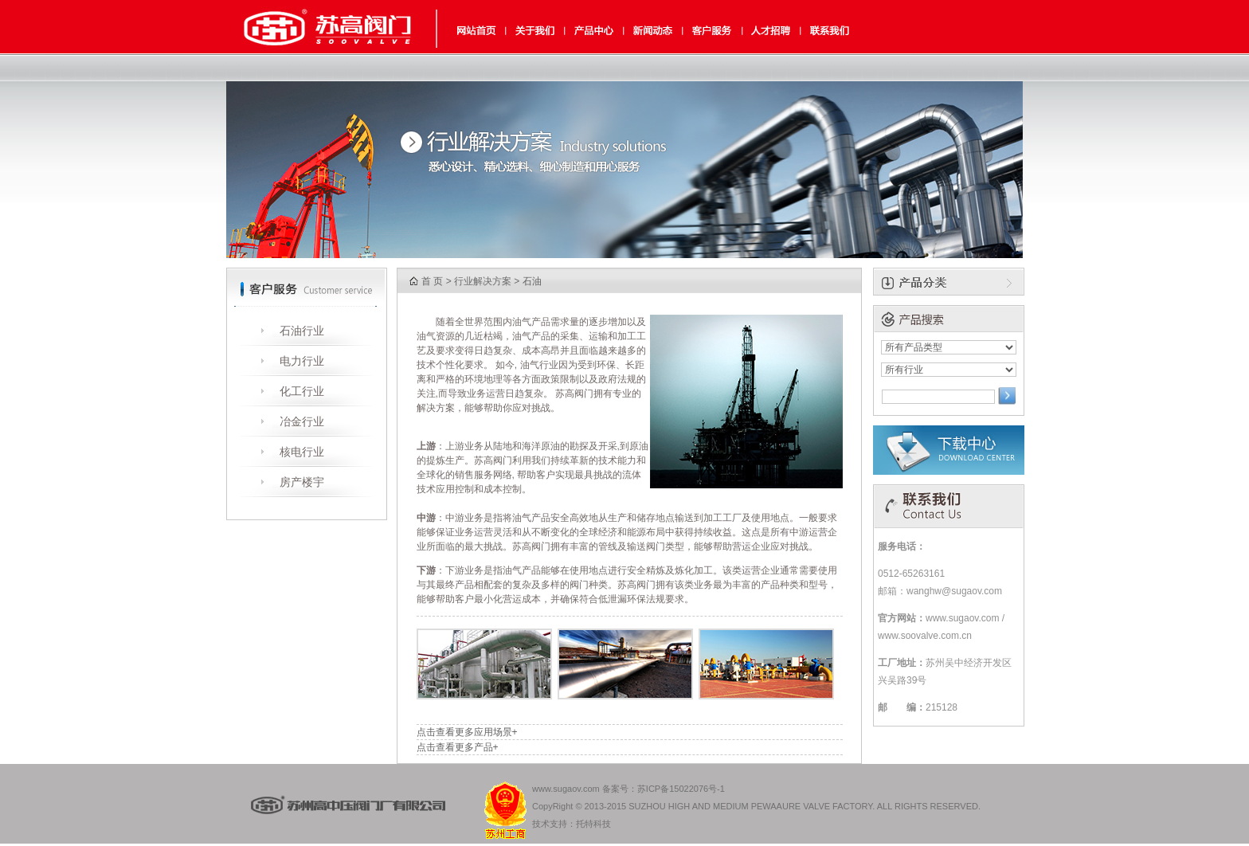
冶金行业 (302, 421)
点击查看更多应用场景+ (467, 732)
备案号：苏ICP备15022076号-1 (663, 788)
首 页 (432, 281)
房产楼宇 (302, 482)
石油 (532, 281)
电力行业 (302, 360)
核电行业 (302, 451)
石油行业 (302, 330)
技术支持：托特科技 (571, 823)
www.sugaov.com (566, 788)
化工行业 (302, 391)
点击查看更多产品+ (458, 747)
